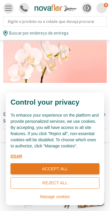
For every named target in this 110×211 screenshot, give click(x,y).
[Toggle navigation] (8, 8)
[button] (87, 8)
